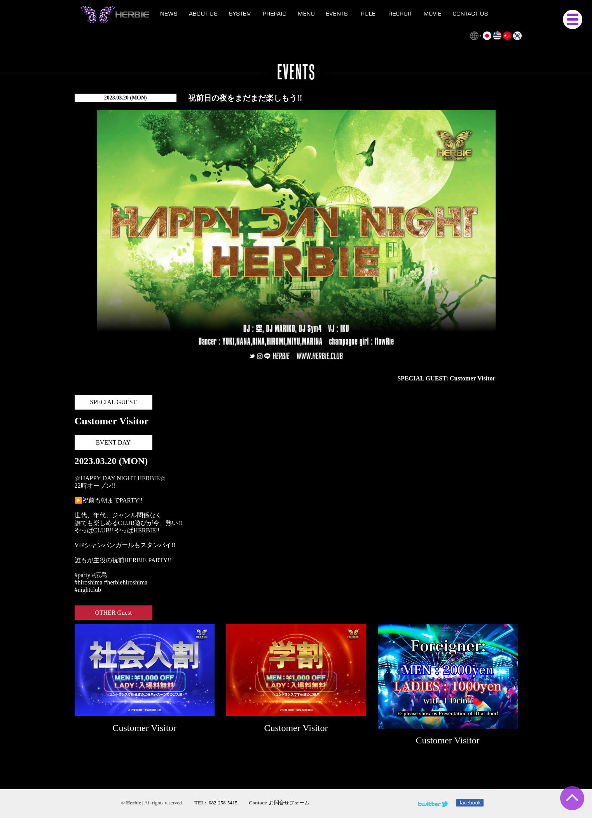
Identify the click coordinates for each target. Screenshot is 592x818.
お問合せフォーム (289, 803)
